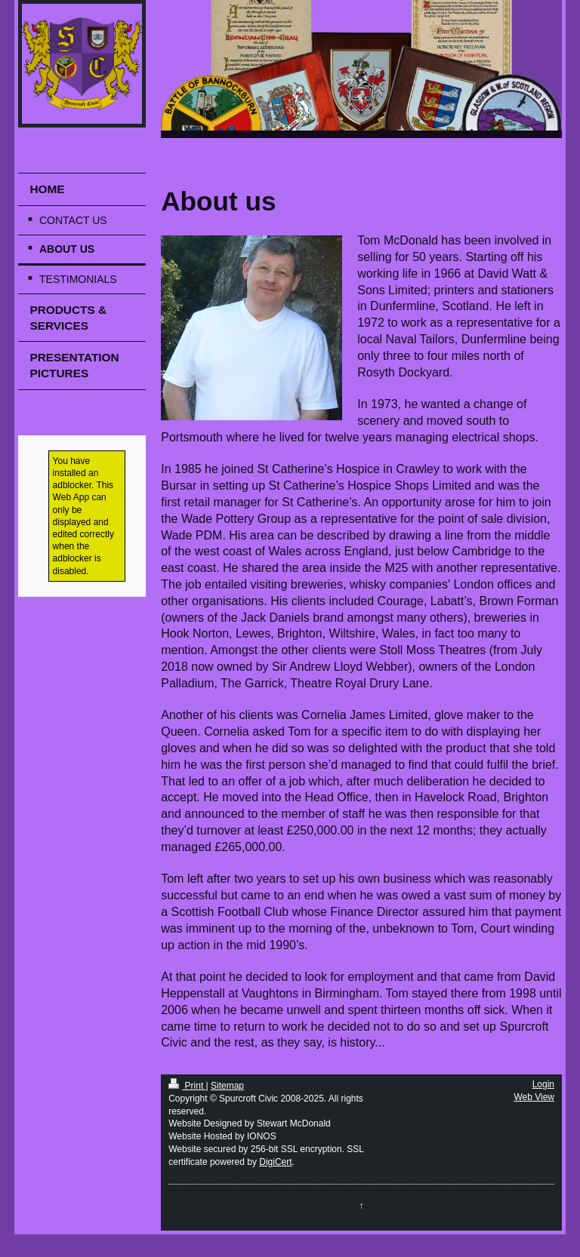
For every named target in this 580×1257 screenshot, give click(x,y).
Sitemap (227, 1085)
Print (186, 1085)
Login (543, 1084)
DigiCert (275, 1162)
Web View (534, 1097)
